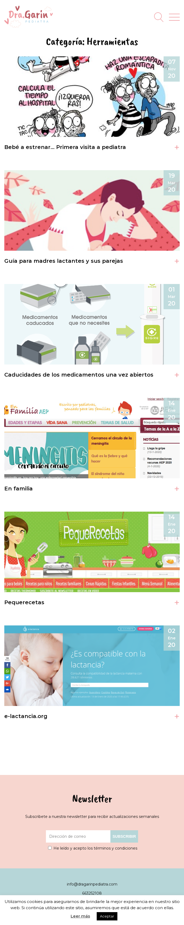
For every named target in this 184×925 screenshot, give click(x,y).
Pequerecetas (24, 602)
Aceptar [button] (107, 916)
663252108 (92, 893)
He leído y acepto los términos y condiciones (95, 848)
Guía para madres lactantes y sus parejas (63, 261)
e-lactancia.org (25, 716)
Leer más (80, 916)
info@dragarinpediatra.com (92, 884)
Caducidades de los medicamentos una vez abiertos (78, 375)
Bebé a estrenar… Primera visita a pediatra (65, 147)
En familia (18, 488)
